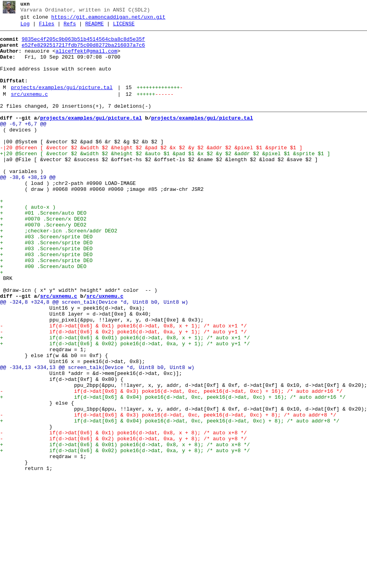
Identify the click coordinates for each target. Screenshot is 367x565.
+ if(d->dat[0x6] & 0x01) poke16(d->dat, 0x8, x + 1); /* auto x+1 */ (125, 399)
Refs (70, 27)
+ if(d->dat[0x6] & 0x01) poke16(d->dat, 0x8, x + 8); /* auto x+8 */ (125, 527)
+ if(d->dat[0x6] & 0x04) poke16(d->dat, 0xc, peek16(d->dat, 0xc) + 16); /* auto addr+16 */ (173, 470)
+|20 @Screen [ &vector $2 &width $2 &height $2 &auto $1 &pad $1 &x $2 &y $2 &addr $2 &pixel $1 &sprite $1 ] (165, 178)
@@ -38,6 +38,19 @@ (27, 207)
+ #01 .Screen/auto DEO (43, 249)
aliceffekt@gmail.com (86, 58)
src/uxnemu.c (29, 109)
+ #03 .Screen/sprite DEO (46, 278)
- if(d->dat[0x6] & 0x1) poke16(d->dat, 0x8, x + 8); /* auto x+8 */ (123, 513)
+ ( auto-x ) (27, 242)
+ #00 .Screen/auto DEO (43, 314)
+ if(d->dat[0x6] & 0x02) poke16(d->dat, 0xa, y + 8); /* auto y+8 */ (125, 534)
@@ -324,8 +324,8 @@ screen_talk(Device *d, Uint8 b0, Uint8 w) (94, 356)
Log (25, 27)
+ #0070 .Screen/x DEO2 (43, 257)
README (94, 27)
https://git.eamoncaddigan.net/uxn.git (108, 19)
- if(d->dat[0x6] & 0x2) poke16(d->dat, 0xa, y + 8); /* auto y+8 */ (123, 520)
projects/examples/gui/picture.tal (61, 101)
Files (46, 27)
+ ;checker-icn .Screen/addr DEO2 (58, 271)
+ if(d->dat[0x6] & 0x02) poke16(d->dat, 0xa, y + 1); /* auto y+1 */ (125, 406)
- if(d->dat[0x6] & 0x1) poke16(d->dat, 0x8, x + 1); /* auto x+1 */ (123, 385)
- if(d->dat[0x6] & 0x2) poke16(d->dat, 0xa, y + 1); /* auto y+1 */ (123, 392)
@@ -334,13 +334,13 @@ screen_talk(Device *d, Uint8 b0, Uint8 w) (97, 435)
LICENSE (124, 27)
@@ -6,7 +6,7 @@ (23, 142)
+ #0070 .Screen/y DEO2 (43, 264)
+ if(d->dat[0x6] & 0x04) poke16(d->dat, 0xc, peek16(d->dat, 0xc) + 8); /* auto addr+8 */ (169, 499)
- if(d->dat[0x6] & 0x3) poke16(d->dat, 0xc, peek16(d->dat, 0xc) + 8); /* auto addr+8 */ (168, 492)
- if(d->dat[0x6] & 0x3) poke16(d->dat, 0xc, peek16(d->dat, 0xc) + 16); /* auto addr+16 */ (171, 463)
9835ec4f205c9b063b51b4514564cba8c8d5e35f (83, 44)
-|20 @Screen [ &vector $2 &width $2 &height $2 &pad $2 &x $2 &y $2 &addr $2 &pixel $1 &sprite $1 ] (151, 171)
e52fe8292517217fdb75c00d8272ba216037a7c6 (83, 51)
